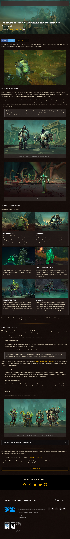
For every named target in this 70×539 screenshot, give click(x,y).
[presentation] (5, 3)
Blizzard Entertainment (16, 29)
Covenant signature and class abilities (44, 361)
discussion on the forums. (35, 457)
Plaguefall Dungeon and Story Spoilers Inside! (17, 442)
